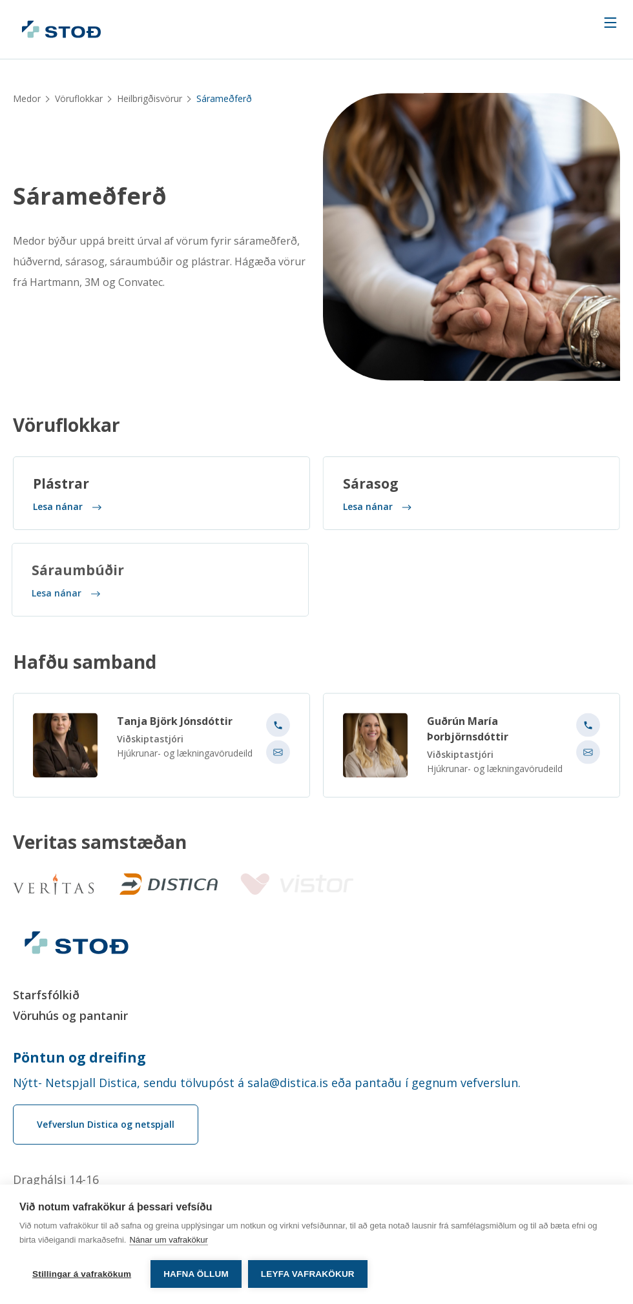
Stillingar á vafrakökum (81, 1274)
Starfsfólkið (46, 995)
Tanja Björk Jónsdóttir (175, 725)
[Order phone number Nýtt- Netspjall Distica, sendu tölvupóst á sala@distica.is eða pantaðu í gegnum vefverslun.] (316, 1082)
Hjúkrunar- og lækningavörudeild (185, 757)
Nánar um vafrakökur (168, 1240)
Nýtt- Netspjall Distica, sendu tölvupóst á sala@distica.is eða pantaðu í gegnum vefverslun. (267, 1082)
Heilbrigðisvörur (149, 98)
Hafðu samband (84, 666)
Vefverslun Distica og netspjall (105, 1124)
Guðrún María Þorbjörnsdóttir (467, 733)
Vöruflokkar (79, 98)
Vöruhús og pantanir (70, 1015)
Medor (27, 98)
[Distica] (166, 884)
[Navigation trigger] (610, 22)
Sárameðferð (90, 197)
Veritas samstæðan (100, 842)
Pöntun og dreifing (79, 1057)
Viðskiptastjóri (150, 743)
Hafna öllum (196, 1274)
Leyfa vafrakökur (308, 1274)
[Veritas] (53, 884)
